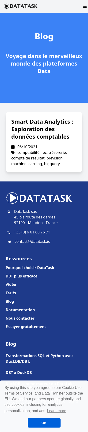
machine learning (26, 163)
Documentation (20, 309)
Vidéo (11, 284)
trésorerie (57, 152)
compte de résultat (28, 158)
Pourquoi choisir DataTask (30, 267)
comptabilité (28, 152)
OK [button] (44, 423)
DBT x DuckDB (19, 372)
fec (44, 152)
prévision (54, 158)
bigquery (52, 163)
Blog (10, 301)
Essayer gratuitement (26, 326)
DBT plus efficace (22, 276)
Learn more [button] (56, 411)
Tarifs (11, 292)
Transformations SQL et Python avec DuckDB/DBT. (39, 358)
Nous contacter (20, 318)
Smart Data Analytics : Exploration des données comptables (42, 129)
